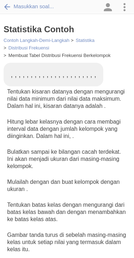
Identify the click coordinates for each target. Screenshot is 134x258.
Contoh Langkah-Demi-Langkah (36, 40)
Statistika (85, 40)
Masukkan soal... (29, 6)
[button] (107, 7)
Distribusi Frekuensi (29, 48)
